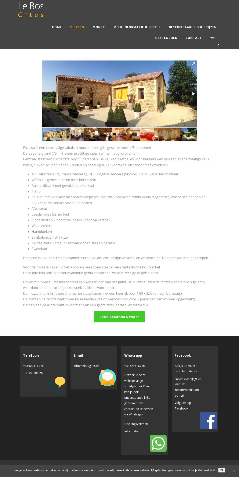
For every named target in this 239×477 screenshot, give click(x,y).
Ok (222, 470)
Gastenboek (166, 38)
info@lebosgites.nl (86, 366)
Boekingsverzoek (136, 424)
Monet (99, 27)
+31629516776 (33, 366)
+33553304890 (33, 373)
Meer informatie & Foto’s (136, 27)
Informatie (131, 431)
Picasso (77, 27)
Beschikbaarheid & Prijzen (193, 27)
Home (57, 27)
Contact (194, 38)
